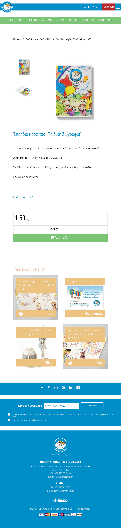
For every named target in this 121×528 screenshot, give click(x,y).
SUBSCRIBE (92, 405)
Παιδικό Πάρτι (46, 39)
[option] (23, 69)
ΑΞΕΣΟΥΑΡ (61, 20)
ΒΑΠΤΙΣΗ (11, 20)
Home (16, 39)
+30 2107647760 (62, 487)
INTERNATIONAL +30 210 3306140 (60, 462)
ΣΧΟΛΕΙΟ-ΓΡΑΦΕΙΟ (105, 20)
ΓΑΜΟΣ (22, 20)
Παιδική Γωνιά (29, 39)
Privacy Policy (83, 509)
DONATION (109, 7)
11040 (66, 470)
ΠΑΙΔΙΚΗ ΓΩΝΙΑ (88, 20)
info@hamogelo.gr (64, 477)
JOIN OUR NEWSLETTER (30, 406)
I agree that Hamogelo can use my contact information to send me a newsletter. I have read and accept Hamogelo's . (60, 415)
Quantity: (53, 229)
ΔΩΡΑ (50, 20)
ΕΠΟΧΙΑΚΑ (73, 20)
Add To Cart (60, 237)
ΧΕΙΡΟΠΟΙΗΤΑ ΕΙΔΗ (36, 20)
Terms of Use (67, 509)
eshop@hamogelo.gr (64, 491)
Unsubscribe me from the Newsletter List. (27, 420)
